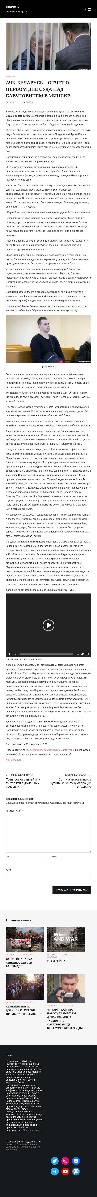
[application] (48, 625)
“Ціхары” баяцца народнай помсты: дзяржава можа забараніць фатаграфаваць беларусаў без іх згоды (65, 1019)
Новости (10, 76)
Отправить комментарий (71, 890)
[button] (48, 625)
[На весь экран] (87, 654)
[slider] (46, 654)
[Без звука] (82, 654)
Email (54, 857)
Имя (8, 857)
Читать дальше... (32, 1130)
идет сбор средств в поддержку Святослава (49, 750)
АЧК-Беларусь (13, 760)
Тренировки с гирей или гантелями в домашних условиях (27, 781)
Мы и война (56, 961)
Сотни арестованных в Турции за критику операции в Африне (69, 781)
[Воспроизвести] (9, 654)
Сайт (8, 870)
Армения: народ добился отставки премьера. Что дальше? (24, 1010)
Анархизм (51, 955)
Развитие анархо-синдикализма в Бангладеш (19, 963)
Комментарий (14, 811)
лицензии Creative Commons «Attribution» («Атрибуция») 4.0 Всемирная (23, 1147)
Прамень (13, 6)
